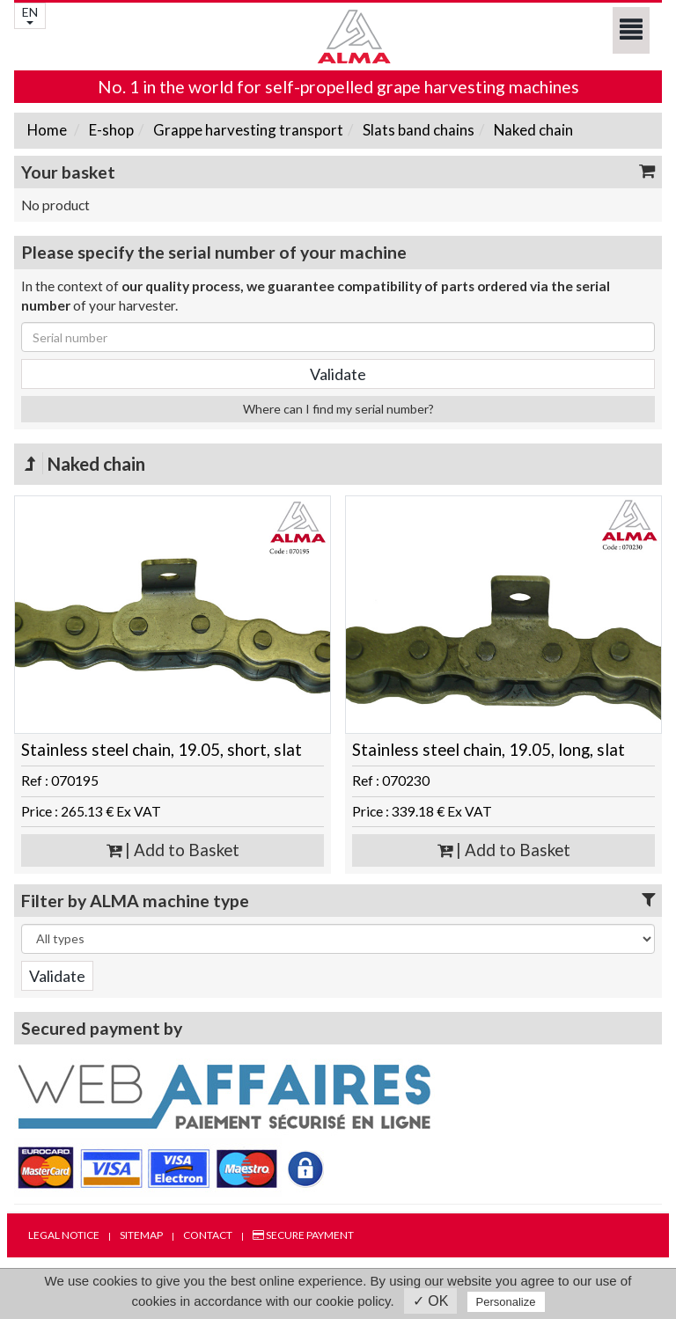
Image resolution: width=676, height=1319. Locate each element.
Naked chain (532, 130)
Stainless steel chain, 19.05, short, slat (161, 749)
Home (47, 130)
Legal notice (63, 1235)
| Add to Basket (173, 850)
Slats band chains (417, 130)
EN (30, 14)
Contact (207, 1235)
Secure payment (303, 1235)
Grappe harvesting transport (247, 130)
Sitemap (141, 1235)
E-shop (110, 130)
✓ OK (431, 1300)
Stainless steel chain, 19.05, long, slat (488, 749)
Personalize (506, 1301)
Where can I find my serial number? (338, 408)
